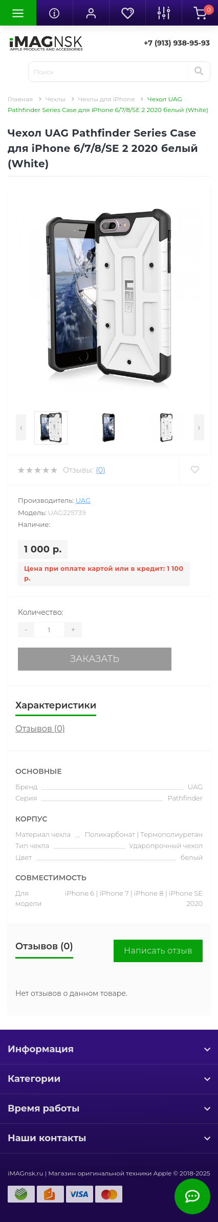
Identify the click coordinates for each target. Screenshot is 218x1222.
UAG (83, 500)
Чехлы (56, 99)
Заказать (94, 658)
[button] (91, 13)
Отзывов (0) (40, 729)
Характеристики (55, 705)
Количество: (40, 612)
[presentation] (21, 427)
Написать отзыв (158, 951)
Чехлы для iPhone (106, 99)
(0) (100, 470)
